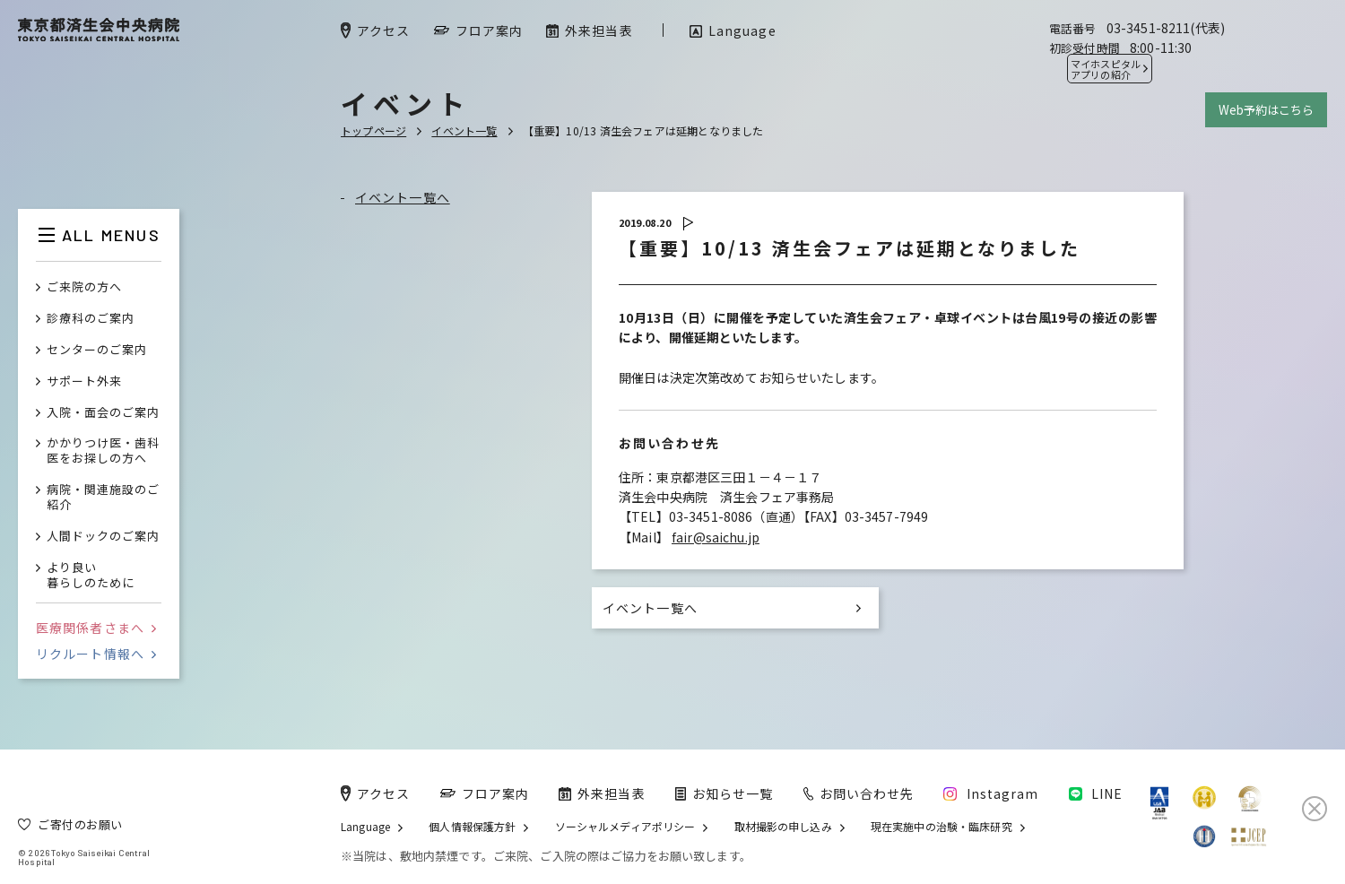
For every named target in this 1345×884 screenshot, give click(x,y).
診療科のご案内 (90, 318)
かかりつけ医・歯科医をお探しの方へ (103, 451)
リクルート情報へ (96, 653)
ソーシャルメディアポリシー (625, 826)
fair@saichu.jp (715, 537)
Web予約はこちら (1266, 109)
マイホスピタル (1106, 69)
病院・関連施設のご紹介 (103, 497)
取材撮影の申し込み (783, 826)
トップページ (373, 130)
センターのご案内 (97, 350)
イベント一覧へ (402, 197)
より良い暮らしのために (90, 575)
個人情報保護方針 (472, 826)
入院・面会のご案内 (103, 412)
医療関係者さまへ (96, 627)
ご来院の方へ (84, 287)
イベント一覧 (464, 130)
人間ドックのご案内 (103, 536)
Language (365, 826)
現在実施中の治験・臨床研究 (941, 826)
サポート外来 (84, 381)
